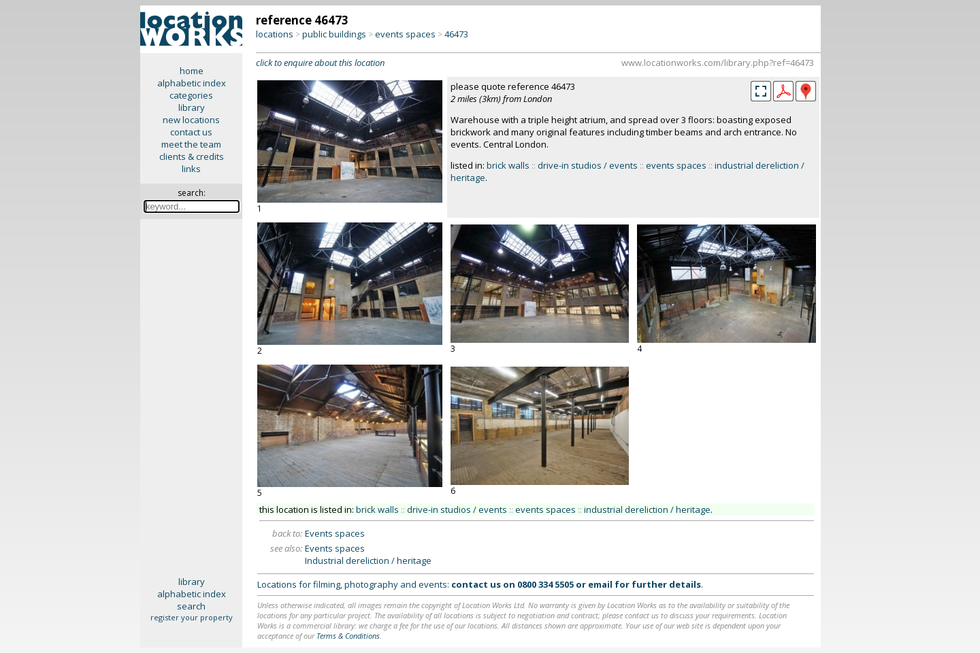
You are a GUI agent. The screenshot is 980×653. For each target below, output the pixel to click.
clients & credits (191, 156)
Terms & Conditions (348, 636)
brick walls (508, 165)
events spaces (405, 34)
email (600, 584)
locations (274, 34)
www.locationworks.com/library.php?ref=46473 (717, 62)
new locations (191, 120)
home (191, 71)
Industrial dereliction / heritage (368, 560)
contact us (191, 132)
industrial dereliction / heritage (647, 509)
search (191, 606)
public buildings (334, 34)
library (191, 107)
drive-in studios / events (588, 165)
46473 (456, 34)
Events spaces (335, 533)
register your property (191, 617)
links (191, 169)
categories (191, 95)
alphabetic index (191, 83)
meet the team (191, 144)
